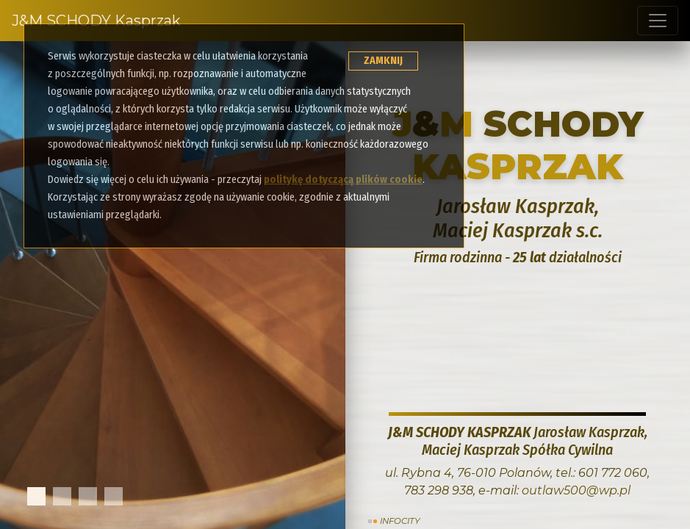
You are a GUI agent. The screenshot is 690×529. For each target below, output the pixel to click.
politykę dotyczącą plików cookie (343, 179)
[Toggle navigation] (657, 20)
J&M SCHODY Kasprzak (96, 20)
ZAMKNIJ (383, 60)
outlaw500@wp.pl (576, 490)
